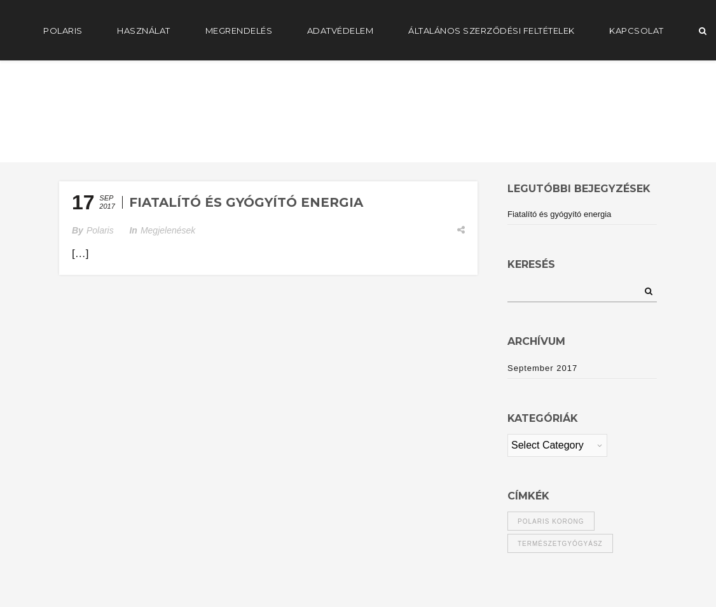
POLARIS (63, 30)
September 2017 (542, 368)
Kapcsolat (636, 30)
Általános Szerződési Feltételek (491, 30)
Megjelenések (168, 230)
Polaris (100, 230)
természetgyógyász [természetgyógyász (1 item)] (560, 543)
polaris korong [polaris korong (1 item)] (551, 521)
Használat (143, 30)
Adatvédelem (340, 30)
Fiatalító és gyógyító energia (246, 202)
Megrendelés (239, 30)
